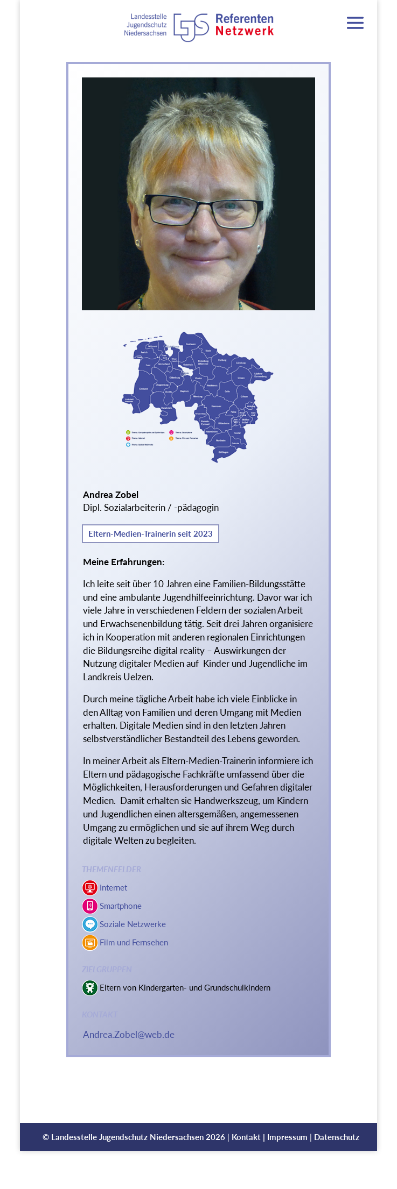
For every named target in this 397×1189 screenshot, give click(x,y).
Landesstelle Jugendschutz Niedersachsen (127, 1137)
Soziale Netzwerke (133, 924)
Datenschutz (336, 1137)
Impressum (287, 1137)
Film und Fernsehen (134, 942)
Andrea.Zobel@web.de (129, 1034)
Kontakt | (249, 1137)
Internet (113, 887)
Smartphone (121, 905)
